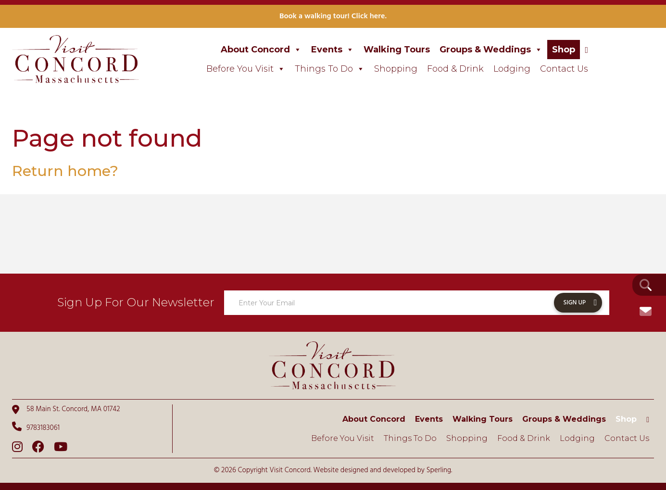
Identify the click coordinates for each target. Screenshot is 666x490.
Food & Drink (455, 68)
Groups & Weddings (491, 49)
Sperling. (439, 470)
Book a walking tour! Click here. (333, 16)
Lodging (511, 68)
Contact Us (564, 68)
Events (332, 49)
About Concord (261, 49)
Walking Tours (397, 49)
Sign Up (575, 303)
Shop (563, 49)
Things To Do (329, 68)
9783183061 (36, 427)
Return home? (65, 171)
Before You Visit (245, 68)
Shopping (395, 68)
